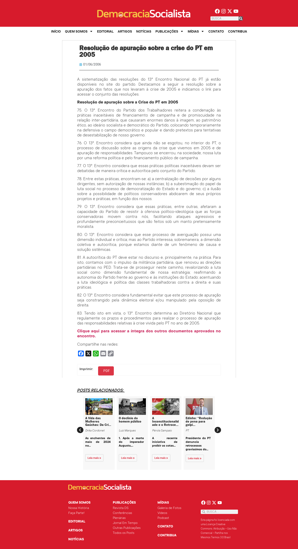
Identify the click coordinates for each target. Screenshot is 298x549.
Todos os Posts (123, 533)
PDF (106, 371)
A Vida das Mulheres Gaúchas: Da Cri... (98, 421)
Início (56, 31)
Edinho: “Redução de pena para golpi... (199, 421)
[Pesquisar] (241, 18)
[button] (80, 430)
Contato (216, 31)
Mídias (196, 31)
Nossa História (78, 508)
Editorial (105, 31)
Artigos (125, 31)
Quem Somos (79, 31)
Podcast (163, 518)
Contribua (237, 31)
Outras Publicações (127, 528)
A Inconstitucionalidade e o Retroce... (165, 421)
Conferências (122, 513)
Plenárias (119, 518)
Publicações (169, 31)
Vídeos (162, 513)
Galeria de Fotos (169, 508)
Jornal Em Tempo (125, 523)
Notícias (143, 31)
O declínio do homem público (130, 420)
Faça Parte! (76, 513)
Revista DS (121, 508)
